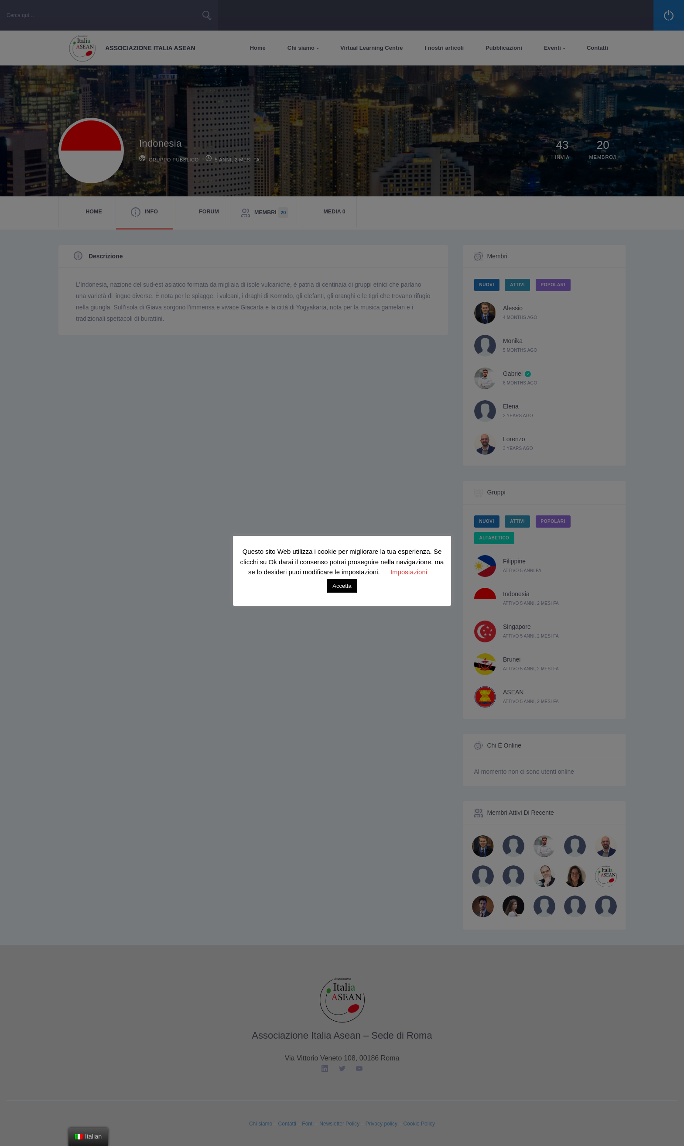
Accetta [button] (341, 586)
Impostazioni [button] (408, 572)
